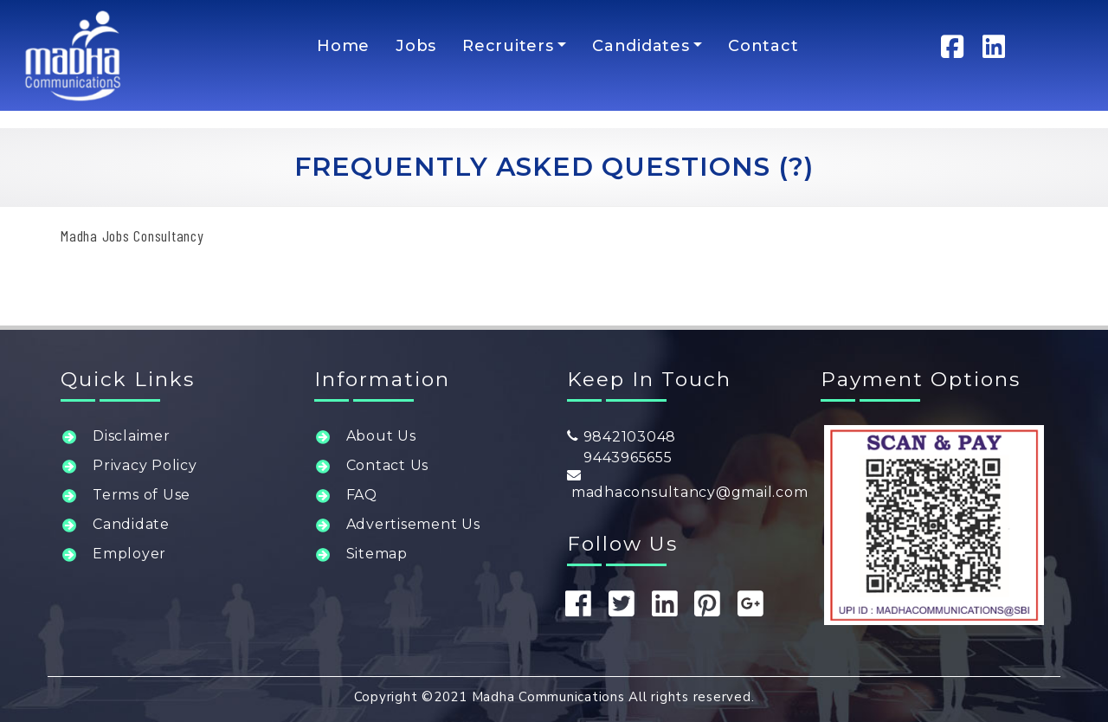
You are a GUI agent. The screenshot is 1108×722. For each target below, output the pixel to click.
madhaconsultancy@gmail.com (687, 484)
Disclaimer (132, 436)
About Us (381, 436)
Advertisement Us (413, 524)
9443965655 (620, 457)
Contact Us (387, 465)
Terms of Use (141, 495)
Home (343, 45)
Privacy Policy (145, 465)
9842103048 (621, 437)
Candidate (131, 524)
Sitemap (377, 553)
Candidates (641, 45)
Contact (763, 45)
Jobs (416, 45)
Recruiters (508, 45)
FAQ (361, 495)
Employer (129, 553)
